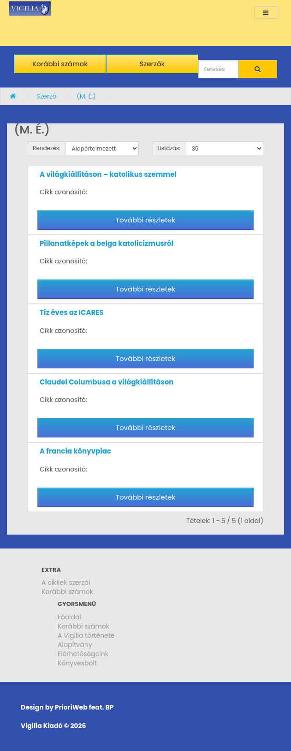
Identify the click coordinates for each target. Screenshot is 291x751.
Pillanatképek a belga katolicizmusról (106, 243)
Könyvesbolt (77, 663)
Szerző (46, 96)
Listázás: (169, 148)
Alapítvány (75, 644)
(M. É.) (86, 96)
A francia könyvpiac (75, 451)
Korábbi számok (67, 591)
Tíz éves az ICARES (72, 312)
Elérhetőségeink (83, 653)
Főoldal (69, 617)
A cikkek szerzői (66, 582)
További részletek (145, 220)
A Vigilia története (86, 635)
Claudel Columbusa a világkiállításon (106, 382)
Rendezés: (46, 148)
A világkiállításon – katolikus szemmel (108, 174)
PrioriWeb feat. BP (84, 707)
